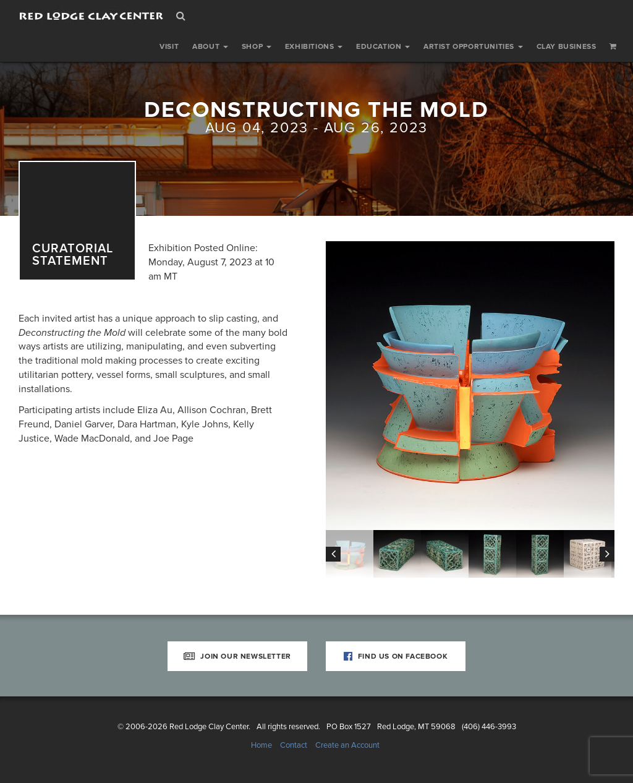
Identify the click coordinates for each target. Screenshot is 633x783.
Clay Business (567, 46)
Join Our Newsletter (237, 656)
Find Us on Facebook (396, 656)
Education (383, 46)
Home (261, 745)
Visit (169, 46)
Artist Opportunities (473, 46)
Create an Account (347, 745)
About (210, 46)
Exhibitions (313, 46)
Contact (293, 745)
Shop (256, 46)
